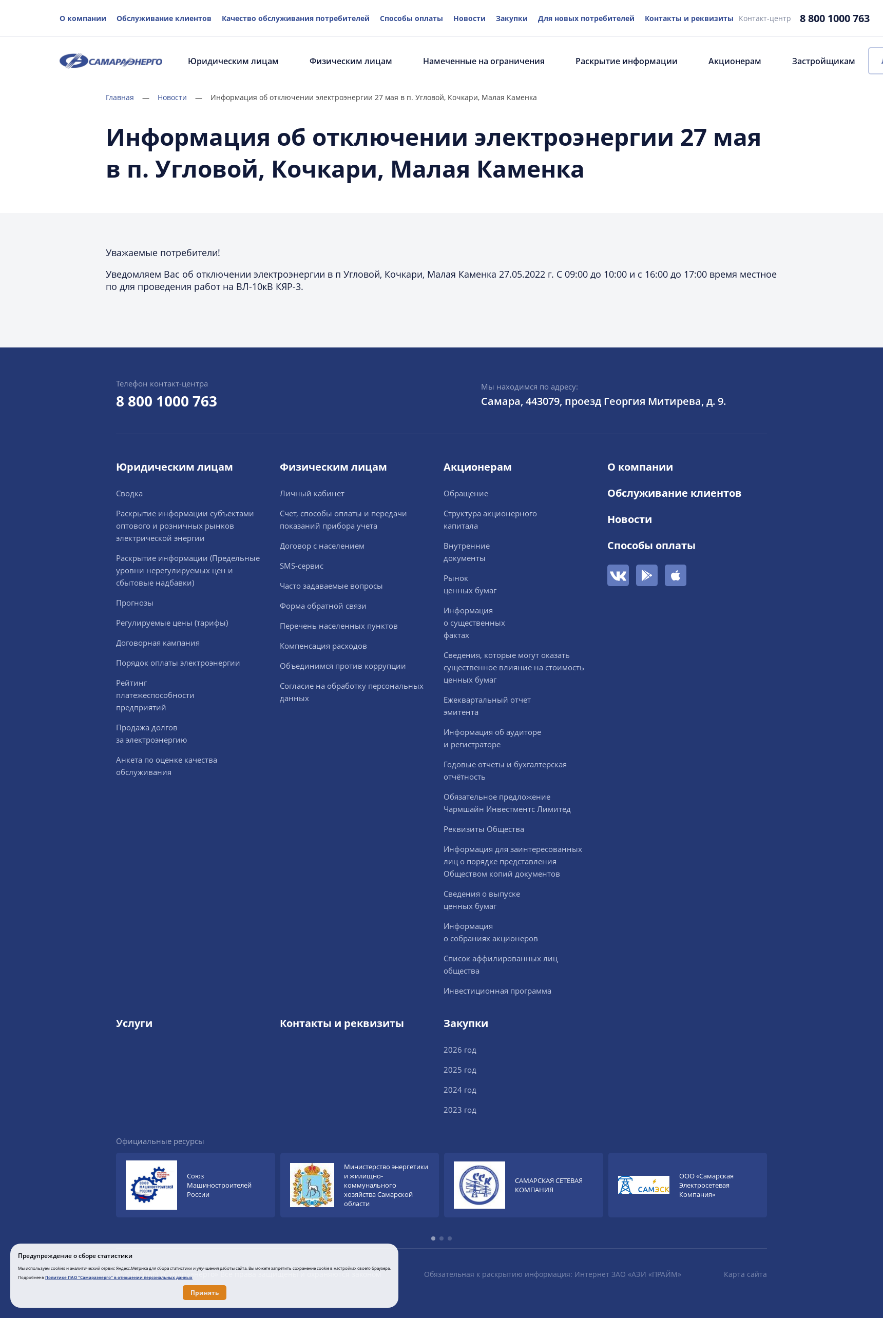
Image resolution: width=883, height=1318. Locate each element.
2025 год (460, 1069)
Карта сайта (745, 1274)
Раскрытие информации (626, 61)
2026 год (460, 1049)
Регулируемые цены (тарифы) (172, 622)
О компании (83, 18)
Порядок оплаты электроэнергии (178, 662)
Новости (469, 18)
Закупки (512, 18)
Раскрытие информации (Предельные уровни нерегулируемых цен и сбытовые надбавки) (188, 570)
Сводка (129, 493)
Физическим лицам (351, 61)
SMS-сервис (301, 565)
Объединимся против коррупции (343, 666)
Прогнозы (134, 602)
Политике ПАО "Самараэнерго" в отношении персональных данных (119, 1277)
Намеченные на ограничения (484, 61)
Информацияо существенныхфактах (474, 622)
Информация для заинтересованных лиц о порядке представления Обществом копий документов (513, 861)
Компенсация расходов (323, 646)
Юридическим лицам (233, 61)
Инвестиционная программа (497, 990)
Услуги (134, 1023)
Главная (127, 97)
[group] (195, 1185)
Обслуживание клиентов (164, 18)
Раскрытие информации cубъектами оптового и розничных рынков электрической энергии (185, 525)
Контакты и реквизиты (689, 18)
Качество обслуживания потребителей (296, 18)
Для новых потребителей (586, 18)
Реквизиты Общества (484, 829)
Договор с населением (322, 545)
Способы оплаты (411, 18)
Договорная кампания (158, 642)
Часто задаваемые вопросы (331, 585)
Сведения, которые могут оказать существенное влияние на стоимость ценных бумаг (514, 667)
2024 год (460, 1089)
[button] (433, 1238)
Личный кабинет (312, 493)
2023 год (460, 1109)
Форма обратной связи (323, 605)
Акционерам (734, 61)
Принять (204, 1292)
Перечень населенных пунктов (339, 626)
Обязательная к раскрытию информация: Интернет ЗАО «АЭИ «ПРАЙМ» (552, 1274)
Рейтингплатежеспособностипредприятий (155, 694)
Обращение (466, 493)
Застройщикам (823, 61)
